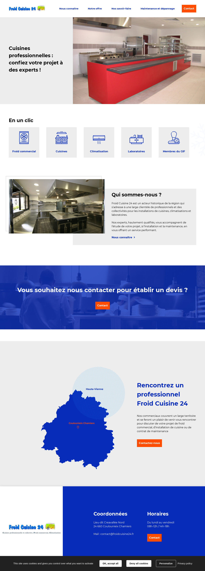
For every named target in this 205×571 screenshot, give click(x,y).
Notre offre (95, 8)
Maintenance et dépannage (158, 8)
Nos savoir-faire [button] (121, 8)
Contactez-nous (149, 443)
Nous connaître (68, 8)
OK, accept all (110, 563)
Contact (189, 8)
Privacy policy (185, 563)
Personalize (165, 563)
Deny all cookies (139, 563)
